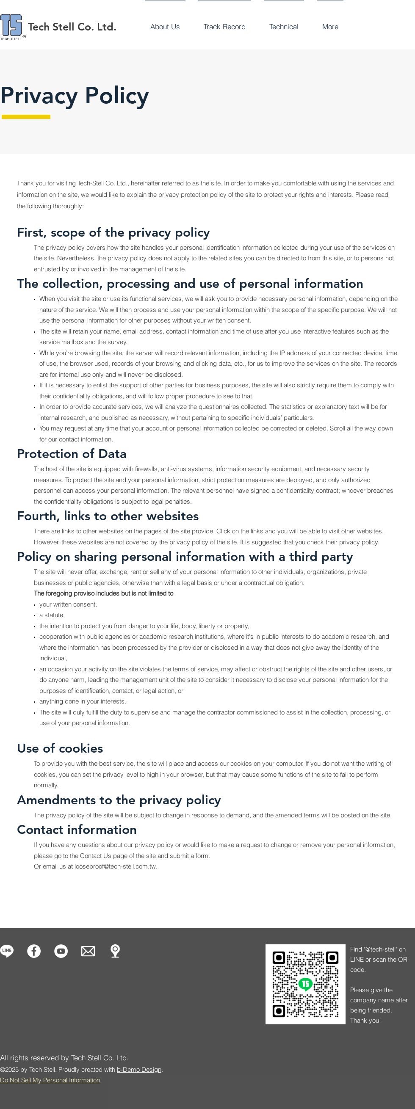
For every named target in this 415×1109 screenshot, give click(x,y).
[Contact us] (88, 951)
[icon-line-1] (7, 951)
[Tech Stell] (61, 951)
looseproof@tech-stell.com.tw (115, 866)
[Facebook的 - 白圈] (34, 951)
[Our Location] (115, 951)
